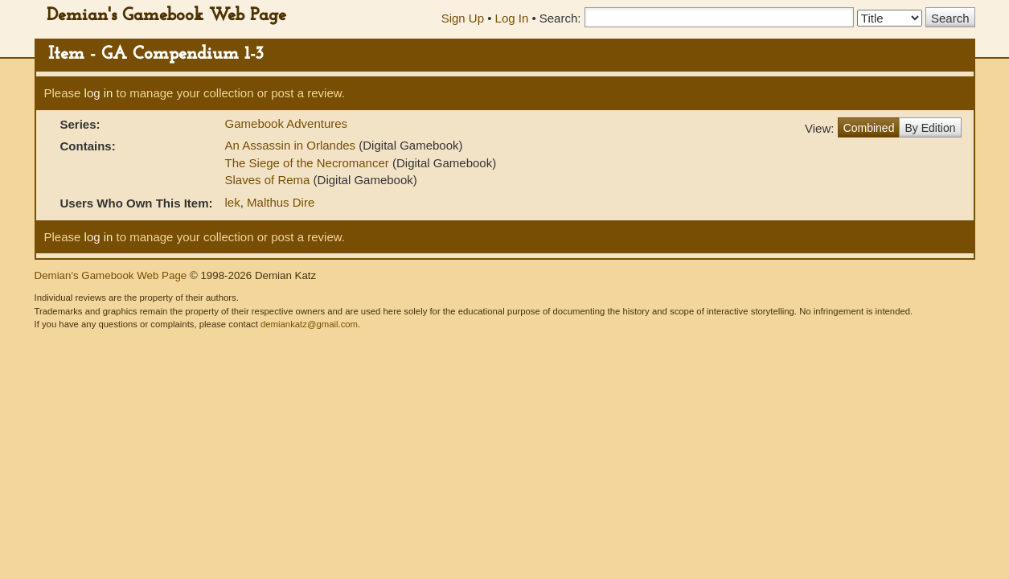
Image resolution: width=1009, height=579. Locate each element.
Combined (869, 127)
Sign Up (462, 18)
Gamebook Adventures (286, 123)
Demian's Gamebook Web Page (166, 15)
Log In (512, 18)
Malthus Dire (280, 202)
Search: (560, 18)
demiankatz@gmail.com (309, 324)
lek (232, 202)
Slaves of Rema (269, 180)
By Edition (929, 127)
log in (98, 93)
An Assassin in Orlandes (292, 145)
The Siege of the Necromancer (308, 163)
